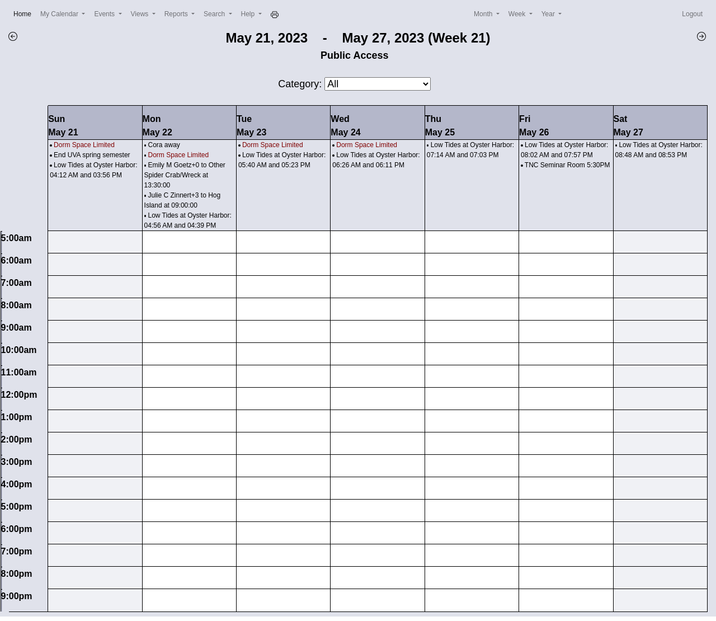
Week (517, 14)
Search (215, 14)
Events (105, 14)
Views (140, 14)
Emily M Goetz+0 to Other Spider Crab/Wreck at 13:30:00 (184, 175)
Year (549, 14)
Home (24, 13)
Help (249, 14)
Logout (692, 14)
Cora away (164, 145)
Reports (177, 14)
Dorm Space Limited (84, 145)
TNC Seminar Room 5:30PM (567, 165)
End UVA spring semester (92, 155)
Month (484, 14)
